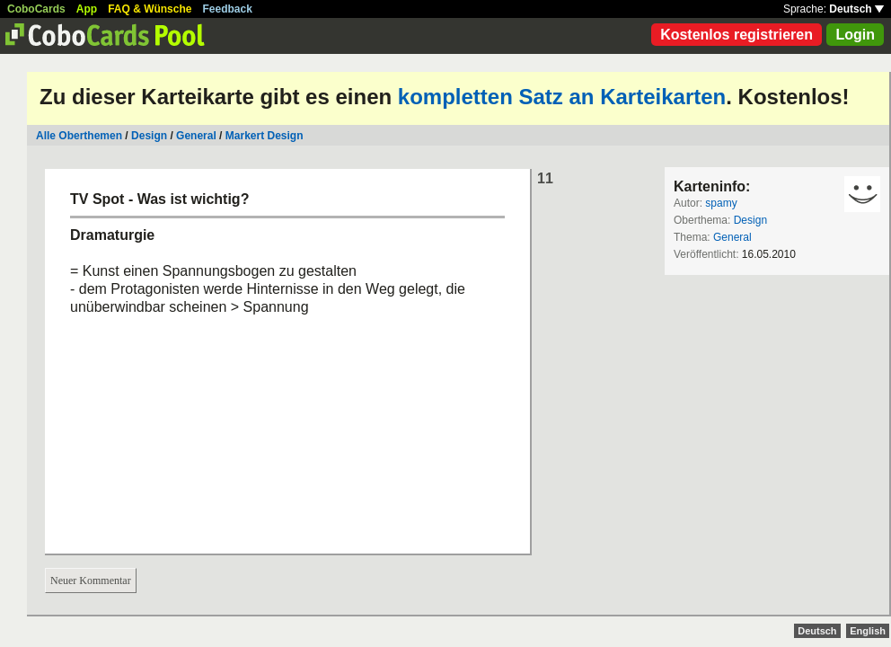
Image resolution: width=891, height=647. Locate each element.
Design (149, 135)
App (86, 9)
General (196, 135)
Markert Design (264, 135)
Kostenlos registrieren (736, 34)
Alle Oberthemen (79, 135)
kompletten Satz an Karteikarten (562, 96)
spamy (721, 203)
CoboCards (36, 9)
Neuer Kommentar (90, 580)
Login (855, 34)
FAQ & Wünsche (149, 9)
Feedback (227, 9)
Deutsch (856, 9)
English (868, 630)
